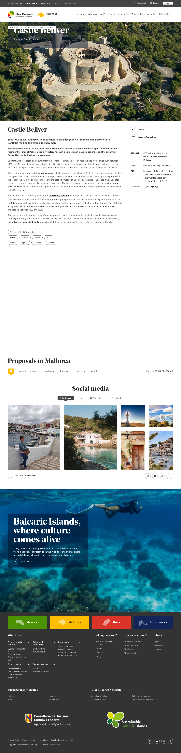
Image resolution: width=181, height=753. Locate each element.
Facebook (115, 398)
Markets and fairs (65, 649)
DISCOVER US (26, 561)
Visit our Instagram (25, 476)
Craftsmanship (14, 669)
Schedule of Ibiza (98, 699)
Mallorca (11, 696)
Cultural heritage (15, 675)
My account (140, 3)
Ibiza (10, 699)
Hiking (23, 657)
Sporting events (14, 654)
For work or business (133, 641)
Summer (37, 242)
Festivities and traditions (19, 672)
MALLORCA (31, 3)
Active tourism (14, 657)
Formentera (54, 699)
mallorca (20, 27)
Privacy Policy (14, 740)
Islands (80, 14)
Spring (24, 242)
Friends (25, 237)
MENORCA (45, 3)
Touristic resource (27, 371)
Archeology (12, 677)
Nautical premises (41, 672)
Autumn (50, 242)
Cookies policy (28, 740)
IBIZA (57, 3)
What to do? (137, 14)
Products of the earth (67, 655)
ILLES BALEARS (15, 3)
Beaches (36, 669)
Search (154, 3)
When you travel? (96, 14)
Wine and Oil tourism (67, 652)
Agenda (151, 14)
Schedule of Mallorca (100, 696)
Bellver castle (14, 160)
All (11, 371)
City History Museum (59, 195)
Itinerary (64, 371)
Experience (80, 371)
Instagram (65, 398)
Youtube (96, 398)
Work (49, 237)
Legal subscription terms (62, 740)
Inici (11, 27)
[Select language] (168, 3)
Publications (165, 14)
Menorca (52, 696)
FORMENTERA (70, 3)
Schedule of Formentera (142, 699)
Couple (37, 237)
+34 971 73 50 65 (150, 186)
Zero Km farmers (65, 646)
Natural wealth (39, 652)
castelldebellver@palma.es (156, 165)
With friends (129, 649)
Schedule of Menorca (141, 696)
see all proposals (163, 371)
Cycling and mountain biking (17, 650)
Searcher (157, 649)
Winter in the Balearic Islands (104, 643)
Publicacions (159, 645)
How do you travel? (118, 14)
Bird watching (39, 649)
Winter (13, 242)
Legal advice (43, 740)
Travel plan (48, 371)
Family (13, 237)
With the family (130, 653)
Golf (9, 660)
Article (94, 371)
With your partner (131, 645)
